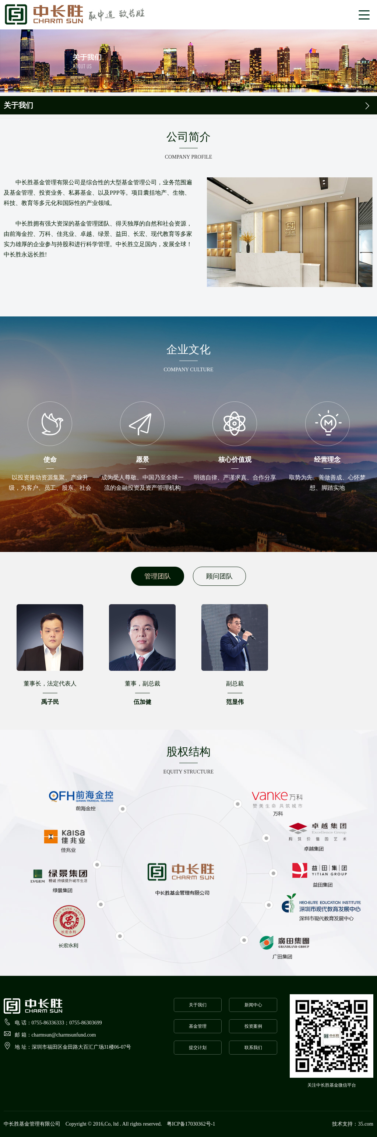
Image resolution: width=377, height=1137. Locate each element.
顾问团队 (219, 576)
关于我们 (198, 1004)
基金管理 (198, 1026)
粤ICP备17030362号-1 (191, 1124)
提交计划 (198, 1047)
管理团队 (157, 576)
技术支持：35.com (352, 1124)
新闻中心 (253, 1004)
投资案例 (253, 1026)
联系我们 (253, 1047)
